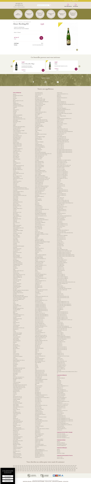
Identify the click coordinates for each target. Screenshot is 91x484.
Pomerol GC (59, 240)
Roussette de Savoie (17, 305)
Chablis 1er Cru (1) (60, 267)
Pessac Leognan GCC (17, 143)
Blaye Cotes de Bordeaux (40, 175)
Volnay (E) (15, 183)
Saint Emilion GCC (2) (17, 396)
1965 (76, 468)
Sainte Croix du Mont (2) (62, 348)
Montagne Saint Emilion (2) (62, 191)
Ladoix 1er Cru (38, 404)
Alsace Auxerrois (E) (39, 183)
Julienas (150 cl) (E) (61, 362)
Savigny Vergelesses (39, 275)
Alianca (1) (37, 244)
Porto (14, 395)
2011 (54, 470)
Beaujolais (15, 307)
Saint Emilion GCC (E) (17, 369)
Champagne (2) (60, 309)
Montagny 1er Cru (60, 243)
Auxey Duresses (60, 392)
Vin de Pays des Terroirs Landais (41, 121)
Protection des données (38, 481)
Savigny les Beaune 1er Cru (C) (41, 300)
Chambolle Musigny (17, 286)
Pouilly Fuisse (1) (60, 340)
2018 (70, 470)
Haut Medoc (15, 120)
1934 (76, 465)
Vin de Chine (15, 435)
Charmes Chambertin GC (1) (40, 445)
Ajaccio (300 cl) (38, 223)
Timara (36, 230)
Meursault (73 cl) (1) (61, 184)
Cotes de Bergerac (17, 340)
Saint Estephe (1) (38, 130)
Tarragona (59, 126)
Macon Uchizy (38, 118)
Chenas (14, 331)
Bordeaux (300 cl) (60, 134)
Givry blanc (15, 238)
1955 (43, 468)
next (79, 66)
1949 (16, 468)
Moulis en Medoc (16, 256)
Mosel (36, 253)
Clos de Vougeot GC (61, 112)
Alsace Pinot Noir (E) (17, 151)
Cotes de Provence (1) (61, 213)
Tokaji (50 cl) (15, 313)
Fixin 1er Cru (59, 214)
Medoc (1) (37, 349)
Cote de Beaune (38, 205)
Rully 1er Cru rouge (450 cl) (62, 171)
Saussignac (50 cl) (16, 451)
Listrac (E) (15, 400)
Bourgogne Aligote (17, 137)
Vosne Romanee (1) (39, 411)
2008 (47, 470)
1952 (29, 468)
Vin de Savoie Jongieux (17, 356)
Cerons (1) (59, 291)
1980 (45, 469)
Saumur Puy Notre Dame (40, 188)
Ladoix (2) (59, 300)
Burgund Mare (16, 142)
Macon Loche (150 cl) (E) (62, 361)
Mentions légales (27, 481)
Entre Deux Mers (38, 158)
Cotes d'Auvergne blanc (40, 122)
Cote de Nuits (38, 402)
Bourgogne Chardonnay (62, 444)
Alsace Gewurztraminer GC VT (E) (20, 187)
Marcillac (15, 282)
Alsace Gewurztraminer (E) (18, 165)
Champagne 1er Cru (39, 276)
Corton (36, 135)
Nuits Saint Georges (17, 279)
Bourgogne (15, 373)
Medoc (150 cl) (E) (38, 343)
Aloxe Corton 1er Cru (61, 236)
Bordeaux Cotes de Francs (18, 308)
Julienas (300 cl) (38, 339)
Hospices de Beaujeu (62, 447)
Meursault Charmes (61, 427)
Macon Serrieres (16, 235)
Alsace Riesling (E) (16, 138)
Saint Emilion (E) (16, 401)
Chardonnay (15, 199)
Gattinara (37, 252)
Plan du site (48, 481)
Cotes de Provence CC (17, 257)
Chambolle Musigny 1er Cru (18, 314)
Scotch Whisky (16, 353)
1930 (58, 465)
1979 (43, 469)
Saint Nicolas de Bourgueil (40, 152)
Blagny (58, 117)
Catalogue (65, 481)
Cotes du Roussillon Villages (28, 63)
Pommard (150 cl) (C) (61, 422)
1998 (23, 470)
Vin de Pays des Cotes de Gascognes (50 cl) (65, 104)
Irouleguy (37, 160)
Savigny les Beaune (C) (39, 218)
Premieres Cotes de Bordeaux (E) (41, 101)
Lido (36, 363)
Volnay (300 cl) (16, 109)
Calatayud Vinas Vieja (17, 233)
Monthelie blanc (60, 244)
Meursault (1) (59, 343)
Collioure (15, 259)
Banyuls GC (15, 217)
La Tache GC (15, 431)
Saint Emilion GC (16, 129)
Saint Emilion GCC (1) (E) (62, 279)
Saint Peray (15, 213)
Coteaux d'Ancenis (38, 117)
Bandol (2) (59, 96)
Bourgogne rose (38, 226)
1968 (18, 469)
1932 (67, 465)
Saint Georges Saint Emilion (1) (41, 309)
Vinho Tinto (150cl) (38, 157)
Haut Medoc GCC (38, 401)
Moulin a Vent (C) (16, 409)
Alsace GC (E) (15, 182)
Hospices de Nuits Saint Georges (64, 432)
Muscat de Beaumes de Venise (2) (64, 337)
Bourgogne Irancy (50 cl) (62, 206)
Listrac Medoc (16, 338)
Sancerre (15, 366)
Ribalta (36, 365)
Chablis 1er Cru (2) (60, 269)
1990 (68, 469)
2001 (30, 470)
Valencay (15, 365)
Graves (14, 124)
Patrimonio (59, 331)
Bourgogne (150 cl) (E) (61, 138)
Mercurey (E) (15, 344)
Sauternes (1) (37, 431)
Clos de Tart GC (16, 355)
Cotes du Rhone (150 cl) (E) (40, 337)
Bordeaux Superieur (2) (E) (62, 318)
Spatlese (58, 234)
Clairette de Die (60, 266)
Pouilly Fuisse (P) (60, 413)
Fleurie (14, 96)
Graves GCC (15, 278)
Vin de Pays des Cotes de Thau (41, 119)
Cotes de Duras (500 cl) (39, 358)
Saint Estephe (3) (38, 269)
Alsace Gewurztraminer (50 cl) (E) (42, 179)
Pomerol (15, 266)
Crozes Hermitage (16, 382)
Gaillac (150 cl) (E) (38, 341)
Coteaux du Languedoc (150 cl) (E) (42, 209)
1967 (16, 469)
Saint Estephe (16, 260)
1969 (21, 469)
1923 (27, 465)
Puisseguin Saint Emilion (18, 292)
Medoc (14, 125)
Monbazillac (15, 268)
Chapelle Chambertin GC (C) (40, 265)
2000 (28, 470)
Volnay (14, 170)
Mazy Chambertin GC (39, 191)
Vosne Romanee (16, 325)
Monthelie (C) (59, 414)
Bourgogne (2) (38, 393)
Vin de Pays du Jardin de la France (20, 133)
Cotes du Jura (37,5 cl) (39, 248)
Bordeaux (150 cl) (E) (17, 205)
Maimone (37, 357)
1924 (31, 465)
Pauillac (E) (15, 251)
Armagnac (37, 235)
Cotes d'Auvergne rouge (40, 100)
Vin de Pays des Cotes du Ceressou (42, 428)
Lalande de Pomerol (17, 104)
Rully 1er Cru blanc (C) (61, 170)
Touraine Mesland (16, 309)
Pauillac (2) (59, 352)
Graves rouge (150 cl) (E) (62, 328)
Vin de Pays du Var (39, 92)
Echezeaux (37, 415)
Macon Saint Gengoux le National (42, 186)
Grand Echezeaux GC (61, 287)
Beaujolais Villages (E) (39, 240)
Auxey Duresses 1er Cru (39, 449)
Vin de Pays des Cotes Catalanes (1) (64, 304)
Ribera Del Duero (16, 456)
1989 (66, 469)
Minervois (15, 244)
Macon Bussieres (16, 255)
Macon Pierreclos (38, 139)
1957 (52, 468)
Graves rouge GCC (60, 204)
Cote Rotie (15, 190)
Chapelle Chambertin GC (40, 261)
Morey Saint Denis (16, 370)
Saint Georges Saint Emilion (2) (41, 310)
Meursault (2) (59, 344)
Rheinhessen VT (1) (38, 452)
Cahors (14, 352)
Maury (36, 270)
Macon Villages (38, 108)
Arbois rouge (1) (60, 332)
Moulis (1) (59, 157)
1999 (25, 470)
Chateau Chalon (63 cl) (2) (18, 270)
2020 (74, 470)
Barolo (36, 437)
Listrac (36, 201)
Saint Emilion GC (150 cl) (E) (18, 327)
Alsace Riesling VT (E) (17, 135)
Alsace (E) (15, 122)
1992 (72, 469)
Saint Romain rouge (39, 262)
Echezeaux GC (16, 383)
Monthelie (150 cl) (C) (61, 415)
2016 (65, 470)
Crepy (36, 131)
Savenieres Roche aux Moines (63, 139)
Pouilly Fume (37, 245)
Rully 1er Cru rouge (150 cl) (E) (63, 201)
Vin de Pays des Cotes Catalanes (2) (64, 305)
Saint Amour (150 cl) (61, 226)
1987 (61, 469)
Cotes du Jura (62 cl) (17, 181)
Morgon (14, 351)
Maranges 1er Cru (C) (61, 366)
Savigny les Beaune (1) (61, 193)
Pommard (15, 207)
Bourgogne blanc (38, 149)
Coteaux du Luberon (39, 439)
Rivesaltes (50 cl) (16, 139)
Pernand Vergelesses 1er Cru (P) (63, 418)
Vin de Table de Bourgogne (18, 246)
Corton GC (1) (59, 105)
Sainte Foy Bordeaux (17, 334)
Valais (14, 269)
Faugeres (15, 107)
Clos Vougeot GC (38, 113)
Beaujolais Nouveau (61, 110)
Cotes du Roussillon (39, 380)
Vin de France (38, 293)
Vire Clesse (59, 114)
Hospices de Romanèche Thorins (65, 455)
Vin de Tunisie (38, 423)
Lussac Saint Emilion (17, 216)
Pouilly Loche (37, 110)
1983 (52, 469)
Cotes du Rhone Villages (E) (40, 254)
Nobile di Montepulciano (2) (62, 313)
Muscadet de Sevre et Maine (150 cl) (42, 397)
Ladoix (14, 357)
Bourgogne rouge (38, 125)
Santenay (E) (15, 418)
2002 (33, 470)
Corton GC (15, 147)
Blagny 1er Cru (60, 121)
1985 (56, 469)
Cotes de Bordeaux (17, 438)
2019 (72, 470)
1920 (14, 465)
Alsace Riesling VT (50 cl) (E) (40, 171)
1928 (49, 465)
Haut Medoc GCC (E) (61, 341)
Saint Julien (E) (38, 354)
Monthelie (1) (59, 153)
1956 (47, 468)
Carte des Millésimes (57, 481)
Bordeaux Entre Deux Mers (18, 295)
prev (12, 66)
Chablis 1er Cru (38, 283)
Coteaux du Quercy (17, 448)
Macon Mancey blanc (39, 161)
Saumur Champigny (17, 283)
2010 (52, 470)
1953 (34, 468)
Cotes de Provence (17, 261)
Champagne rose (38, 376)
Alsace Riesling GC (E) (17, 117)
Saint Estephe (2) (38, 200)
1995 (16, 470)
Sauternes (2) (37, 432)
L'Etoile (14, 321)
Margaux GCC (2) (60, 354)
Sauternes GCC (16, 116)
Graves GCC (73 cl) (38, 206)
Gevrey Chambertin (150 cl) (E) (41, 405)
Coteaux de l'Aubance (17, 388)
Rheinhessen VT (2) (39, 453)
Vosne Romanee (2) (39, 413)
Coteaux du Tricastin (39, 239)
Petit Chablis (37, 169)
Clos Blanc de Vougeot (17, 403)
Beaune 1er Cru (16, 430)
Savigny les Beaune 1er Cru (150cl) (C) (64, 424)
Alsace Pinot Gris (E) (17, 248)
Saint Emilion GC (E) (17, 212)
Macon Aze (15, 374)
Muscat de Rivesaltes (39, 348)
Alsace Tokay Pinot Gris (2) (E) (41, 375)
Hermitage (15, 347)
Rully (14, 160)
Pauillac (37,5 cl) (60, 258)
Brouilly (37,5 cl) (16, 348)
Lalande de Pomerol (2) (61, 210)
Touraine (14, 317)
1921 (18, 465)
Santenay (15, 111)
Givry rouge (15, 234)
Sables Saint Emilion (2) (40, 318)
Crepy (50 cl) (15, 414)
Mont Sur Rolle (60, 122)
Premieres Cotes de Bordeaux (19, 126)
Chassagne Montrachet (17, 264)
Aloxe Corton (15, 198)
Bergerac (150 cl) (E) (61, 335)
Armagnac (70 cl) (16, 150)
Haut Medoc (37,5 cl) (39, 322)
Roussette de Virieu (17, 218)
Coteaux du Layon (16, 159)
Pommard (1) (59, 221)
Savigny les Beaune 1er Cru (40, 193)
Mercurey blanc (38, 406)
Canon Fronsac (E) (60, 218)
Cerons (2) (59, 292)
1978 (41, 469)
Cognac (36, 288)
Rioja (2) (58, 182)
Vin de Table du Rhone (39, 396)
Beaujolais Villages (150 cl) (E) (41, 336)
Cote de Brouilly (38, 331)
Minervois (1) (37, 457)
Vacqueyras (37, 284)
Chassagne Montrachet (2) (40, 305)
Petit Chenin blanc (38, 330)
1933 (71, 465)
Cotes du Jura (16, 172)
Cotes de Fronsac (16, 265)
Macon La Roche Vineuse (40, 104)
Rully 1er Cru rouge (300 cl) (62, 173)
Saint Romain (16, 326)
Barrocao (37, 247)
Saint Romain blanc (17, 121)
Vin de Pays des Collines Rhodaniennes (65, 131)
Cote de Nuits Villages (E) (40, 222)
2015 (63, 470)
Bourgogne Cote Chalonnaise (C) (41, 219)
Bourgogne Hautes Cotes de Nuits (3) (64, 152)
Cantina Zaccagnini (17, 194)
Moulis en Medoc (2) (61, 275)
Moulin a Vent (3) (60, 147)
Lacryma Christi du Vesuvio (62, 130)
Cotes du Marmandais (17, 457)
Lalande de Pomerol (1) (61, 209)
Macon (14, 303)
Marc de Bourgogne (61, 219)
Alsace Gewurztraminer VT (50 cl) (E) (42, 178)
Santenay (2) (59, 192)
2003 (35, 470)
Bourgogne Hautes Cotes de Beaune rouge (65, 256)
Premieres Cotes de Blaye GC (63, 230)
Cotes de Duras (16, 273)
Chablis (14, 113)
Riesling (58, 228)
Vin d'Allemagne (38, 378)
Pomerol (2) (37, 389)
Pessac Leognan (16, 226)
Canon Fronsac (16, 281)
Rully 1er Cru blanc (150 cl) (62, 174)
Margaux (15, 416)
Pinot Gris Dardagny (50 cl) (18, 299)
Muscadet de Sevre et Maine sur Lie (64, 118)
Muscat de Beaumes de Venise (41, 379)
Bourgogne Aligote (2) (17, 378)
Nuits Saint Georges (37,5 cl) (40, 274)
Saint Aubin (15, 335)
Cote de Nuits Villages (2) (62, 262)
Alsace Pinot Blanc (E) (17, 277)
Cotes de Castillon (38, 208)
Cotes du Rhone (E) (17, 413)
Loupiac (14, 164)
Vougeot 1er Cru (38, 410)
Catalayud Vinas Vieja (17, 318)
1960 (65, 468)
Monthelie (15, 247)
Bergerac (15, 342)
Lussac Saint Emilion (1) (61, 314)
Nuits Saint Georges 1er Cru (18, 377)
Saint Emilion (15, 134)
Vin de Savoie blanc (17, 316)
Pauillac (36, 96)
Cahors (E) (59, 370)
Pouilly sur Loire (16, 242)
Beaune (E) (37, 204)
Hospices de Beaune (62, 375)
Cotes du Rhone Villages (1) (62, 276)
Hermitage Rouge (60, 265)
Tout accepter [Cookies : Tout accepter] (8, 476)
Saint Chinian (15, 203)
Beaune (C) (59, 409)
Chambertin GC (38, 282)
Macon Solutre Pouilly (39, 166)
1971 (25, 469)
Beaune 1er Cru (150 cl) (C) (62, 410)
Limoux (14, 449)
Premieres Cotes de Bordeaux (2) (41, 315)
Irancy (36, 140)
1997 (21, 470)
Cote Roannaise (16, 390)
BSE (36, 384)
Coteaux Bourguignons (17, 436)
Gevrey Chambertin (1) (61, 101)
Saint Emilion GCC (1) (17, 422)
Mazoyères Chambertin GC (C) (41, 326)
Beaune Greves (60, 208)
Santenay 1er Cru (38, 210)
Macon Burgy (16, 404)
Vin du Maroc (37, 424)
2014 (61, 470)
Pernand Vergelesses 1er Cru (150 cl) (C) (65, 419)
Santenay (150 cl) (60, 295)
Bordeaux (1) (37, 345)
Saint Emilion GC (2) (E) (61, 161)
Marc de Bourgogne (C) (62, 397)
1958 (56, 468)
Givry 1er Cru (59, 227)
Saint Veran (37, 114)
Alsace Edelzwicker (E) (61, 136)
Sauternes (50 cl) (38, 353)
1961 (67, 468)
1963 (72, 468)
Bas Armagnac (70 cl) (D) (18, 100)
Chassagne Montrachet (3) (40, 306)
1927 (45, 465)
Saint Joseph (15, 196)
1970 (23, 469)
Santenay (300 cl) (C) (61, 406)
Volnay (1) (59, 99)
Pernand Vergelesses (39, 243)
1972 (27, 469)
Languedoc (37, 292)
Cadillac (14, 426)
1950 (21, 468)
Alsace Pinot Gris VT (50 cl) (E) (41, 187)
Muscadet (15, 423)
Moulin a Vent (16, 155)
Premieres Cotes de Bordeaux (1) (41, 314)
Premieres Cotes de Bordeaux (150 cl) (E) (43, 153)
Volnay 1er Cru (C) (60, 396)
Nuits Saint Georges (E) (61, 339)
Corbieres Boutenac (17, 453)
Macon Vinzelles (38, 167)
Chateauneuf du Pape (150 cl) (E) (41, 296)
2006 (42, 470)
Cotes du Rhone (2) (61, 270)
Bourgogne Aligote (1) (39, 196)
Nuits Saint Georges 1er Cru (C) (63, 437)
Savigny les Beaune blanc (40, 170)
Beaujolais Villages (17, 444)
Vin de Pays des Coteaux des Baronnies (65, 232)
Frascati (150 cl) (38, 387)
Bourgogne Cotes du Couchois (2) (64, 253)
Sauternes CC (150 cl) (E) (62, 330)
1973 (29, 469)
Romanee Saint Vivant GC (40, 414)
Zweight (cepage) (16, 399)
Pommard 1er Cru (38, 297)
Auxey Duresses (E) (39, 256)
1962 (70, 468)
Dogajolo (37, 328)
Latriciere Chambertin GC (40, 356)
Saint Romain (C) (38, 301)
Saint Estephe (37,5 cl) (61, 261)
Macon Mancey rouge (39, 162)
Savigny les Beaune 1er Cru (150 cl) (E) (64, 319)
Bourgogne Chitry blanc (18, 440)
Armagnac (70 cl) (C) (17, 146)
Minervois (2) (59, 92)
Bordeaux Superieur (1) (39, 454)
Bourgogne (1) (38, 392)
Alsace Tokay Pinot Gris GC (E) (19, 387)
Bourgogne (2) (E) (38, 287)
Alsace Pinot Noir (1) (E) (39, 370)
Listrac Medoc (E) (38, 228)
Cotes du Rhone (16, 177)
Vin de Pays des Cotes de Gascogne (64, 288)
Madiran (14, 161)
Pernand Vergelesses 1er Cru (62, 385)
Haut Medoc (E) (16, 156)
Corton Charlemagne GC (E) (40, 278)
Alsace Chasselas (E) (39, 182)
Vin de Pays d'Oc (16, 186)
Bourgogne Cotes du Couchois (63, 166)
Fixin (14, 108)
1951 (25, 468)
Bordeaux (15, 98)
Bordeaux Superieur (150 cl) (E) (41, 340)
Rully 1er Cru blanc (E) (61, 217)
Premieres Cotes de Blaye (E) (63, 326)
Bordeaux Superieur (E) (17, 169)
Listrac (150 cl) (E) (60, 197)
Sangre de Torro (16, 322)
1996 (18, 470)
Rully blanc (59, 247)
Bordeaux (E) (15, 300)
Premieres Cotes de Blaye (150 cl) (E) (64, 327)
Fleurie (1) (59, 179)
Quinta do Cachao (38, 385)
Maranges (37, 127)
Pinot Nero (15, 408)
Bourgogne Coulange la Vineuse (41, 234)
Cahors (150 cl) (38, 249)
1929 (54, 465)
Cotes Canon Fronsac (39, 409)
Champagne (15, 229)
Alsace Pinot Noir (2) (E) (40, 371)
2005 (40, 470)
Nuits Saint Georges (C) (61, 436)
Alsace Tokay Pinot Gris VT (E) (19, 274)
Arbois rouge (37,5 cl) (17, 291)
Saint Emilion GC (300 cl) (62, 123)
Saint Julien (15, 152)
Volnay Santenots (60, 426)
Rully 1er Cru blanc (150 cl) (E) (63, 200)
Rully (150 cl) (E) (38, 192)
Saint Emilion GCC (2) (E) (62, 280)
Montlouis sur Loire (61, 306)
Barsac (58, 196)
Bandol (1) (59, 95)
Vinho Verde (15, 439)
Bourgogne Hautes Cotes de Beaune (20, 296)
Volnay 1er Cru (38, 95)
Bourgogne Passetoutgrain (40, 213)
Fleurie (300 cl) (16, 157)
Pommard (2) (59, 222)
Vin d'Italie (37, 427)
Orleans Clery (37, 123)
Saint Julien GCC (16, 222)
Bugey (14, 452)
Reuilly (14, 375)
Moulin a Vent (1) (60, 144)
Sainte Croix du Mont (17, 252)
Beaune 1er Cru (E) (16, 425)
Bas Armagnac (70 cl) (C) (40, 361)
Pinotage (37, 418)
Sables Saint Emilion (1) (39, 317)
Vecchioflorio (15, 200)
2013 (59, 470)
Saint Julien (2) (38, 344)
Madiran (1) (59, 284)
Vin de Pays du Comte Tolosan (63, 356)
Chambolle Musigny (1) (39, 145)
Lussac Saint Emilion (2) (62, 315)
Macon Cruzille (38, 148)
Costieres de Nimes (39, 105)
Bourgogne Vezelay (39, 257)
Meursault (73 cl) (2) (61, 186)
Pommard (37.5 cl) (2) (61, 239)
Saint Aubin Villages (39, 232)
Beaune (14, 94)
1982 (50, 469)
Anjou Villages (38, 174)
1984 (54, 469)
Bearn (14, 312)
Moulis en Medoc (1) (61, 274)
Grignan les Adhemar (39, 126)
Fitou (14, 330)
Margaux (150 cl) (38, 138)
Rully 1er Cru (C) (16, 204)
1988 (63, 469)
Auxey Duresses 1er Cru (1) (62, 223)
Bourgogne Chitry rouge (40, 99)
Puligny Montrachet (39, 440)
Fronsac (14, 112)
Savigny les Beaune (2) (61, 195)
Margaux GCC (16, 103)
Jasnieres (37, 236)
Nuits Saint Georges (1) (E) (62, 283)
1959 (61, 468)
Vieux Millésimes (17, 92)
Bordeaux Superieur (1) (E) (62, 317)
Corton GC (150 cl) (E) (61, 231)
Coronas (14, 392)
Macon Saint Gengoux (39, 165)
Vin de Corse (59, 135)
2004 (37, 470)
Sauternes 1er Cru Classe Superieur (64, 160)
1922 (22, 465)
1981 (47, 469)
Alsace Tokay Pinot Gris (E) (18, 173)
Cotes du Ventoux (60, 119)
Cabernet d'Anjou (38, 419)
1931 (62, 465)
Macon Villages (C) (60, 367)
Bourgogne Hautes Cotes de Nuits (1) (64, 149)
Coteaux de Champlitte (17, 447)
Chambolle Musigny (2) (17, 148)
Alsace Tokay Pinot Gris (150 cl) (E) (64, 165)
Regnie (58, 449)
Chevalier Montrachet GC (62, 97)
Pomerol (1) (37, 388)
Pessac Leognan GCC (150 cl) (19, 360)
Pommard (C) (60, 411)
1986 (59, 469)
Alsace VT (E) (37, 441)
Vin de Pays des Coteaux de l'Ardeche (64, 113)
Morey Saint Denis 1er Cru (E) (19, 386)
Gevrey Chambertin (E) (39, 323)
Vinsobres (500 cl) (60, 143)
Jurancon (15, 209)
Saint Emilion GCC (38, 221)
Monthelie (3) (59, 156)
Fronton (36, 143)
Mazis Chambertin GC (39, 156)
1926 (40, 465)
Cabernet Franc (60, 293)
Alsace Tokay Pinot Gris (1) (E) (41, 374)
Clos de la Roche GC (61, 393)
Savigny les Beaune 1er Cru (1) (63, 301)
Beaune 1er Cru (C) (60, 400)
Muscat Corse (59, 358)
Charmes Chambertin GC (40, 332)
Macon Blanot (16, 405)
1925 (36, 465)
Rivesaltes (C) (15, 329)
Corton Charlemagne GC (40, 147)
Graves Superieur (38, 173)
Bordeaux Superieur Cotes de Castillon (21, 290)
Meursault (15, 185)
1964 (74, 468)
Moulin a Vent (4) (60, 148)
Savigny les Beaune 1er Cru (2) (63, 302)
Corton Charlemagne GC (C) (62, 423)
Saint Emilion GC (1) (39, 319)
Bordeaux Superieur (17, 168)
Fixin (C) (36, 271)
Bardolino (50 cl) (16, 391)
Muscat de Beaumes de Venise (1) (63, 336)
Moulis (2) (59, 158)
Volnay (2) (59, 100)
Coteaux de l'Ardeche (39, 426)
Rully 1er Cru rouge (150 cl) (62, 175)
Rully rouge (59, 248)
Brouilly (14, 174)
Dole (36, 448)
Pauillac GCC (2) (60, 205)
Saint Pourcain (16, 339)
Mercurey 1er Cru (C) (39, 327)
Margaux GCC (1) (60, 353)
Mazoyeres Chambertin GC (40, 258)
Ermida (36, 366)
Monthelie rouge (60, 245)
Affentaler (37, 391)
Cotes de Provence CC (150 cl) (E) (19, 195)
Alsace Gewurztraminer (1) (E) (63, 296)
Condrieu (15, 231)
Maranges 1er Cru (16, 434)
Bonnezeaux (15, 364)
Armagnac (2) (38, 436)
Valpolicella (59, 127)
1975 (34, 469)
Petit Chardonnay (38, 227)
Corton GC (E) (60, 322)
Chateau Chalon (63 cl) (17, 208)
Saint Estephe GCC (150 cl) (62, 178)
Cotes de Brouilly (38, 144)
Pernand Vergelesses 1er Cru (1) (41, 450)
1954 (38, 468)
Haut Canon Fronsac (17, 427)
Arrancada (37, 383)
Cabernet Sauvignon (17, 225)
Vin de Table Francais (39, 444)
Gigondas (15, 221)
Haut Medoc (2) (38, 400)
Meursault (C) (59, 402)
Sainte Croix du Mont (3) (62, 349)
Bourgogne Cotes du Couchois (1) (64, 252)
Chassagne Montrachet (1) (40, 304)
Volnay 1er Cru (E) (38, 97)
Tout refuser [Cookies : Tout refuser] (8, 478)
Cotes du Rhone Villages (18, 230)
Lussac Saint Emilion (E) (18, 421)
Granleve (37, 367)
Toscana (58, 310)
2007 (45, 470)
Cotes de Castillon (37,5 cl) (18, 191)
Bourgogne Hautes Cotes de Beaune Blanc (65, 254)
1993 (75, 469)
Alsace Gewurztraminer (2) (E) (63, 297)
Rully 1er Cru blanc (60, 167)
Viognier (58, 357)
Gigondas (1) (59, 271)
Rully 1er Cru (37, 231)
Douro (36, 197)
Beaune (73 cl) (60, 188)
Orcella (36, 217)
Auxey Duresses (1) (38, 435)
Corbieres (15, 243)
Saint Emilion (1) (16, 361)
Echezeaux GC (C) (38, 267)
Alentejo (14, 379)
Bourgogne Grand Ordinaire (40, 134)
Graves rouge (15, 304)
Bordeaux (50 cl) (16, 443)
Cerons (14, 417)
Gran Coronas (60, 183)
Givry (14, 343)
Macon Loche (59, 257)
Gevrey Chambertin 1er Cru (40, 280)
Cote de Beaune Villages (40, 136)
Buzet (36, 352)
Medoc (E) (15, 220)
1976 (36, 469)
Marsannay (37, 195)
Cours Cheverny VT (39, 184)
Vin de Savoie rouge (39, 302)
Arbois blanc (15, 239)
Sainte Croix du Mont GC (40, 313)
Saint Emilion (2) (38, 422)
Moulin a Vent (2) (60, 145)
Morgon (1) (59, 187)
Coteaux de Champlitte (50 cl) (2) (63, 109)
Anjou (55, 63)
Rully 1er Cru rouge (61, 169)
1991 (70, 469)
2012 (56, 470)
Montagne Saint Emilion (18, 95)
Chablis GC (37, 279)
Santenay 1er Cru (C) (61, 363)
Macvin (36, 295)
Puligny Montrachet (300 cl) (40, 112)
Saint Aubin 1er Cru (39, 291)
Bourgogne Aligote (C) (61, 365)
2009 (50, 470)
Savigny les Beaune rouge (62, 249)
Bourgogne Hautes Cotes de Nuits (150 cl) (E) (66, 282)
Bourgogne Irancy (16, 412)
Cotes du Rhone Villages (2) (62, 278)
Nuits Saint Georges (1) (61, 108)
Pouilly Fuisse (38, 109)
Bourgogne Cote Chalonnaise (19, 368)
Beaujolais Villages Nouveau (62, 140)
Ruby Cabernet (38, 362)
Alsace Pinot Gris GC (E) (18, 178)
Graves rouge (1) (60, 323)
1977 (38, 469)
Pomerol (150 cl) (16, 287)
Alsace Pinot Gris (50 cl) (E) (40, 214)
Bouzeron (15, 294)
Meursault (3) (59, 345)
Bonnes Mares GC (38, 266)
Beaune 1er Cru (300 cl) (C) (62, 405)
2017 (67, 470)
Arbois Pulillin (60, 125)
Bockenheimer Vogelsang (62, 235)
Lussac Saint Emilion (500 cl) (41, 335)
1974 (32, 469)
